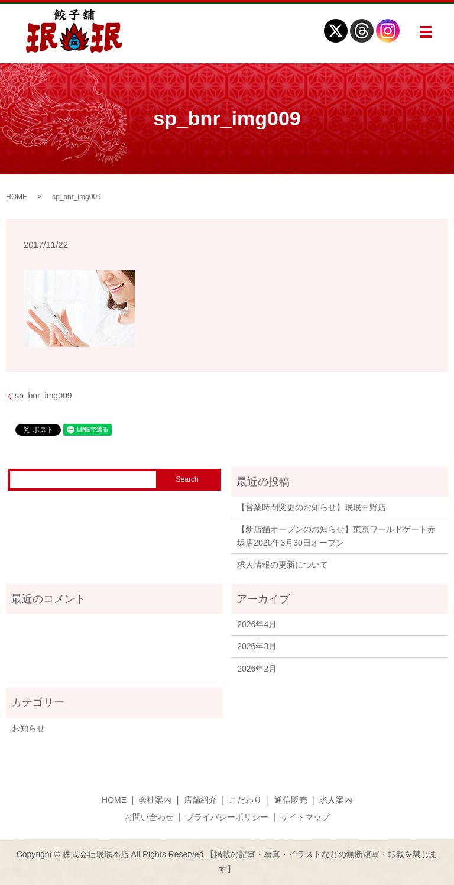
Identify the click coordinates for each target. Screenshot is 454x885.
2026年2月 (257, 668)
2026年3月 (257, 646)
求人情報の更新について (282, 564)
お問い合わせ (149, 817)
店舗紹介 (200, 800)
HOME (16, 197)
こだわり (245, 800)
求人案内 (335, 800)
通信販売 (290, 800)
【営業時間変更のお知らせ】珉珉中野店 (311, 507)
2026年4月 (257, 624)
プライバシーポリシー (227, 817)
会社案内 (154, 800)
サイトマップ (305, 817)
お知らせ (28, 728)
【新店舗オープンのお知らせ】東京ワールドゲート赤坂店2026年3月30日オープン (336, 535)
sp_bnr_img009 (43, 395)
